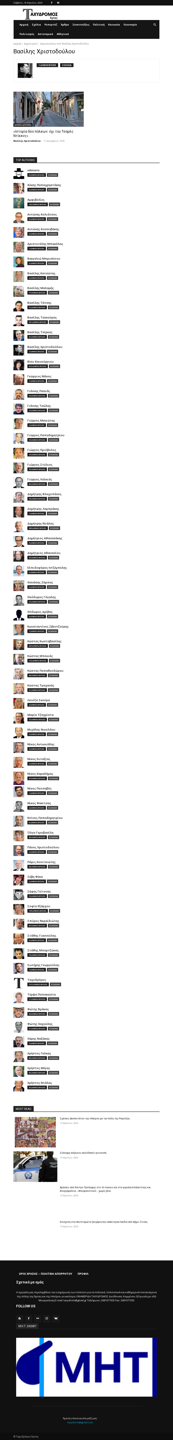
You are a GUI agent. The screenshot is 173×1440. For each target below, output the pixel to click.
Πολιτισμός (27, 34)
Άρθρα (65, 24)
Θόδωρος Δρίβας (40, 611)
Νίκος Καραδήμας (40, 773)
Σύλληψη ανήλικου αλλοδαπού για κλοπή (82, 1152)
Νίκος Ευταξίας (38, 759)
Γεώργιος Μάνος (39, 376)
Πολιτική (99, 24)
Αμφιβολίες (36, 199)
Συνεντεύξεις (81, 24)
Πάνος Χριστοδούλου (43, 847)
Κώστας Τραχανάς (40, 685)
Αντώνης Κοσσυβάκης (43, 229)
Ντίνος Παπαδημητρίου (45, 817)
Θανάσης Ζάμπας (40, 582)
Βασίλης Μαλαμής (40, 288)
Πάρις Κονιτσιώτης (41, 862)
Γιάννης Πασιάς (38, 391)
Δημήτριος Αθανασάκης (44, 538)
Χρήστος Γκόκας (39, 1053)
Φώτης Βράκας (38, 1009)
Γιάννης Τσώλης (39, 405)
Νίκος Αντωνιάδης (40, 744)
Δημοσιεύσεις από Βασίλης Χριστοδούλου (64, 43)
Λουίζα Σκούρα (38, 700)
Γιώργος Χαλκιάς (39, 479)
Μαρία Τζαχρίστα (40, 714)
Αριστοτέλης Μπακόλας (45, 243)
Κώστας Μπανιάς (40, 656)
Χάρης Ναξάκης (38, 1038)
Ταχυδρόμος (36, 979)
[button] (154, 25)
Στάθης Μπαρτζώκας (43, 950)
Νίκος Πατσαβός (39, 788)
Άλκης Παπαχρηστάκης (44, 185)
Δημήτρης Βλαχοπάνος (44, 494)
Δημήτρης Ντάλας (40, 523)
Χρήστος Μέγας (38, 1068)
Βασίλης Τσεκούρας (42, 317)
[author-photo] (27, 70)
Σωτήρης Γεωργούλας (43, 965)
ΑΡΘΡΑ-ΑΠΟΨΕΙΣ (23, 125)
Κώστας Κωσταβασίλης (44, 641)
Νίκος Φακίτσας (39, 803)
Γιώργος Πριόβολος (41, 450)
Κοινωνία (114, 24)
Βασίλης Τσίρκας (39, 332)
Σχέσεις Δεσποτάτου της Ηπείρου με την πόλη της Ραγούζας (94, 1118)
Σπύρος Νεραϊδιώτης (43, 921)
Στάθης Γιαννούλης (41, 935)
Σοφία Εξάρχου (38, 906)
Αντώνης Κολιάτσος (42, 214)
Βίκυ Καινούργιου (40, 361)
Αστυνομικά (45, 34)
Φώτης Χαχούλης (40, 1024)
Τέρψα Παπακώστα (41, 994)
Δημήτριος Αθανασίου (43, 553)
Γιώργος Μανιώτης (41, 420)
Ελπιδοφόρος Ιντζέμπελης (47, 567)
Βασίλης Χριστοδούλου (27, 140)
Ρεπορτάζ (51, 24)
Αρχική (24, 24)
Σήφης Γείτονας (39, 891)
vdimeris (33, 170)
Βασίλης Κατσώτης (41, 273)
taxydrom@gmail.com (80, 1422)
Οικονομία (130, 24)
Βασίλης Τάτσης (39, 302)
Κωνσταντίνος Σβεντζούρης (48, 626)
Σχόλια (36, 24)
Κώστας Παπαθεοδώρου (45, 670)
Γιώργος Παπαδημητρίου (45, 435)
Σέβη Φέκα (35, 876)
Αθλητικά (63, 34)
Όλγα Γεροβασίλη (40, 832)
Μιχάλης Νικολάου (41, 729)
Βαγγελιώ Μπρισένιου (43, 258)
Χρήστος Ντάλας (39, 1082)
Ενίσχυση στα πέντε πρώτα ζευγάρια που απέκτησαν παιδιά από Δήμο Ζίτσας (103, 1221)
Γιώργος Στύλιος (39, 464)
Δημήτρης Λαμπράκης (43, 508)
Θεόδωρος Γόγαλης (41, 597)
